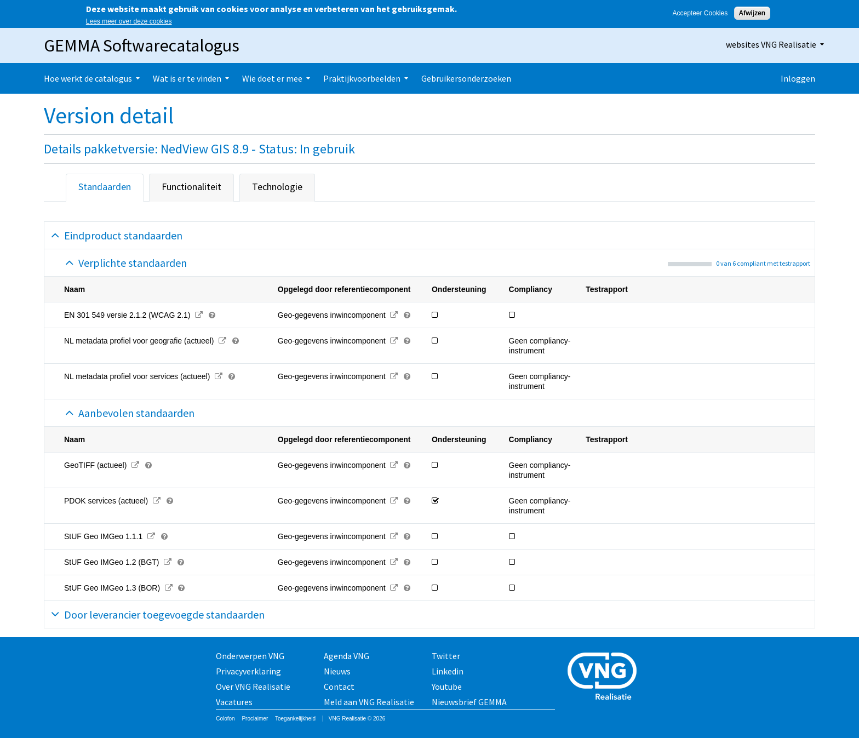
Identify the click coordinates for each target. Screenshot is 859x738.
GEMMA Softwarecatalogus (141, 45)
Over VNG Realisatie (253, 686)
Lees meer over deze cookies (129, 21)
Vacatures (234, 701)
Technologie (277, 186)
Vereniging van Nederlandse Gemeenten (605, 677)
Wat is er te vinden (187, 78)
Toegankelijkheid (295, 719)
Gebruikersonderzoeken (466, 78)
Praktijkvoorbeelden (361, 78)
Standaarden (104, 186)
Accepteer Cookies (700, 13)
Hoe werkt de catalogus (88, 78)
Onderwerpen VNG (250, 655)
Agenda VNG (346, 655)
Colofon (225, 719)
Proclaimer (255, 719)
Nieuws (337, 671)
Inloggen (798, 78)
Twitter (446, 655)
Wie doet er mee (272, 78)
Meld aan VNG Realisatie (369, 701)
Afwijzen (752, 13)
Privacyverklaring (248, 671)
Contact (339, 686)
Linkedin (447, 671)
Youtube (447, 686)
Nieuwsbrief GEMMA (469, 701)
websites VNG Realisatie (771, 44)
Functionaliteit (191, 186)
